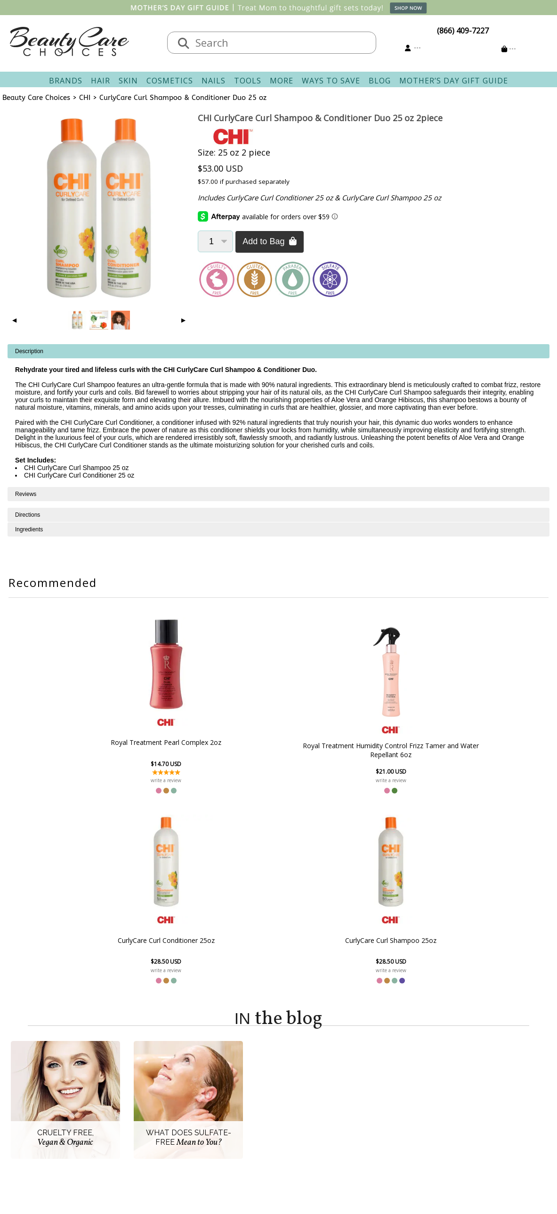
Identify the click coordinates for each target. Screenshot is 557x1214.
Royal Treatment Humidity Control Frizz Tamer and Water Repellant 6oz (227, 746)
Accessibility (135, 1124)
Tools (247, 80)
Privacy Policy (137, 1113)
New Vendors (137, 1102)
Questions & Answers (236, 1113)
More (281, 80)
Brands (65, 80)
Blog (380, 80)
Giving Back (134, 1136)
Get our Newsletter (317, 1113)
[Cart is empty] (508, 48)
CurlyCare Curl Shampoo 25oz (432, 750)
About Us (130, 1079)
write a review (125, 780)
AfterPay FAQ (222, 1124)
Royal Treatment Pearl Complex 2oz (124, 743)
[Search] (183, 44)
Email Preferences (315, 1102)
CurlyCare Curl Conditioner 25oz (330, 750)
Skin (128, 80)
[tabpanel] (278, 415)
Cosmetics (169, 80)
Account (293, 1068)
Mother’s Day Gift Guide (453, 80)
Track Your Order (314, 1090)
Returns (213, 1102)
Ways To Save (331, 80)
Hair (100, 80)
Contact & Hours (228, 1079)
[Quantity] (215, 241)
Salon (124, 1090)
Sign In (295, 1079)
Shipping (214, 1090)
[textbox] (281, 42)
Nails (214, 80)
